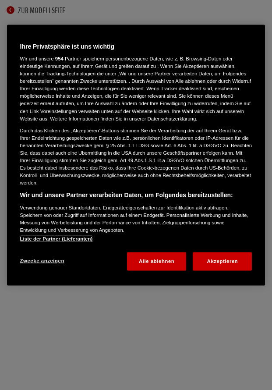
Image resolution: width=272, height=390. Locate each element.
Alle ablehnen (156, 261)
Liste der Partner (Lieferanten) (56, 238)
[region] (136, 155)
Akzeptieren (222, 261)
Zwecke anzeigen (42, 260)
